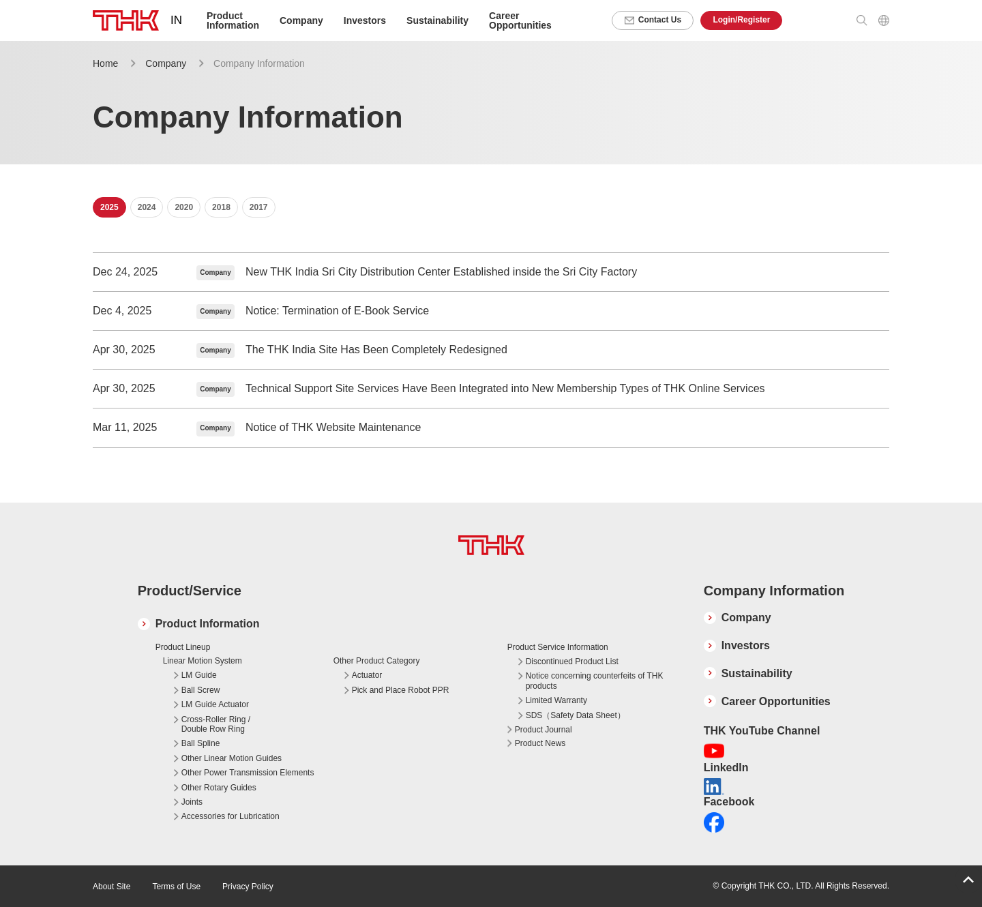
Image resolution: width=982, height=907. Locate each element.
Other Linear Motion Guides (231, 758)
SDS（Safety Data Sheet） (575, 715)
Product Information (207, 623)
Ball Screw (200, 690)
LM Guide (199, 675)
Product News (540, 743)
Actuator (367, 675)
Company (165, 63)
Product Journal (543, 729)
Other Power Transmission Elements (247, 772)
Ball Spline (200, 743)
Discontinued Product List (572, 661)
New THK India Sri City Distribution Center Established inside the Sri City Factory (441, 272)
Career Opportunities (520, 20)
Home (105, 63)
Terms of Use (176, 886)
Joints (192, 802)
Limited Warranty (556, 700)
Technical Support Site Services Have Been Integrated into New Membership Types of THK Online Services (505, 388)
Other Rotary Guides (218, 787)
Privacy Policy (247, 886)
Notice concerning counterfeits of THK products (595, 680)
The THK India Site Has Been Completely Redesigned (376, 349)
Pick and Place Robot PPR (400, 690)
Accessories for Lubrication (230, 816)
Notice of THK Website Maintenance (333, 427)
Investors (365, 20)
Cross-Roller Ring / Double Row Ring (215, 724)
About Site (111, 886)
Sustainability (437, 20)
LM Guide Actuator (215, 704)
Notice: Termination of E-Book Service (337, 310)
